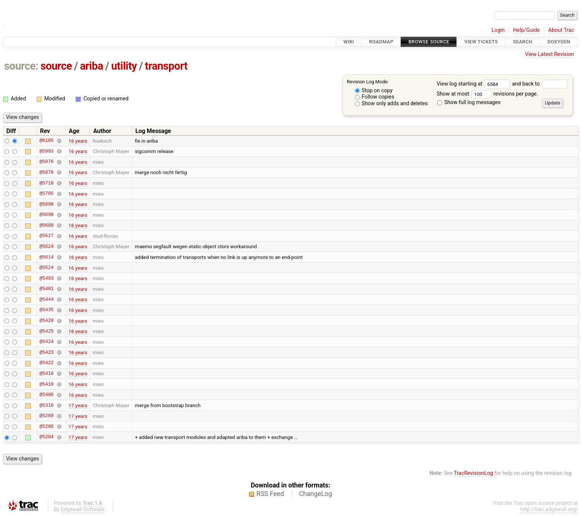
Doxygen (558, 41)
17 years (77, 405)
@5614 (46, 257)
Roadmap (381, 41)
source (56, 66)
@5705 (46, 193)
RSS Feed (270, 493)
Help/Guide (526, 30)
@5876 (46, 162)
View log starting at (474, 84)
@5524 (46, 267)
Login (498, 30)
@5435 (46, 310)
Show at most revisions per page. (487, 94)
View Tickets (481, 41)
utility (124, 66)
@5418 (46, 373)
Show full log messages (469, 102)
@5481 (46, 289)
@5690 (46, 215)
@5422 (46, 363)
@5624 (46, 246)
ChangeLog (315, 493)
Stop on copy (374, 90)
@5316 (46, 405)
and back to (539, 84)
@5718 (46, 183)
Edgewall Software (83, 509)
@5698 (46, 204)
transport (166, 66)
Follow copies (375, 97)
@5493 (46, 278)
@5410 (46, 384)
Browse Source (428, 41)
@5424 (46, 342)
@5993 (46, 151)
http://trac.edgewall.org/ (549, 509)
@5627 (46, 236)
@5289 (46, 416)
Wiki (348, 41)
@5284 (46, 437)
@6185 (46, 140)
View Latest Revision (549, 54)
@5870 (46, 172)
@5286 (46, 426)
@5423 (46, 352)
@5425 (46, 331)
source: (21, 66)
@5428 (46, 320)
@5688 (46, 225)
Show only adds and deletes (391, 103)
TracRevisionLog (473, 473)
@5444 (46, 299)
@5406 (46, 395)
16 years (77, 141)
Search (522, 41)
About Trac (561, 30)
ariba (91, 66)
